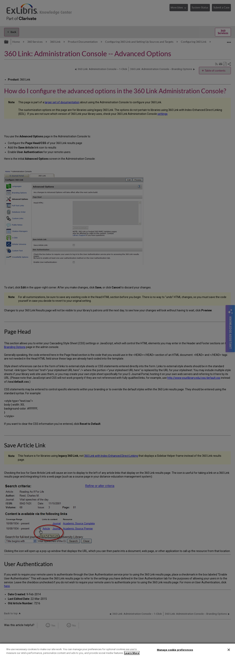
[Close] (228, 649)
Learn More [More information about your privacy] (132, 653)
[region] (117, 650)
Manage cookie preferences (175, 649)
